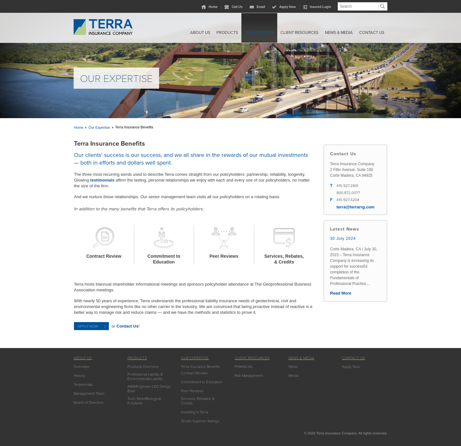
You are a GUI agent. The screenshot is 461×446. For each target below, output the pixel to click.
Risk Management (249, 375)
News (292, 366)
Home (213, 7)
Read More (340, 293)
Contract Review (103, 256)
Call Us (237, 7)
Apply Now (287, 7)
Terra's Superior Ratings (200, 421)
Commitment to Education (201, 382)
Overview (81, 366)
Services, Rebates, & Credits (198, 400)
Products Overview (142, 366)
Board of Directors (88, 402)
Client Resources (294, 33)
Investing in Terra (194, 412)
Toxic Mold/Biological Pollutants (144, 400)
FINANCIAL (244, 366)
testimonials (102, 180)
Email (261, 7)
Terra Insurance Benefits (200, 366)
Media (293, 375)
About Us (186, 33)
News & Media (336, 33)
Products (216, 33)
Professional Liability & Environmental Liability (145, 376)
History (79, 375)
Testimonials (83, 384)
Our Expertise (251, 33)
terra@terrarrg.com (355, 207)
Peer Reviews (223, 256)
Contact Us (371, 33)
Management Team (89, 393)
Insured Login (320, 7)
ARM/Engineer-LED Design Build (149, 388)
